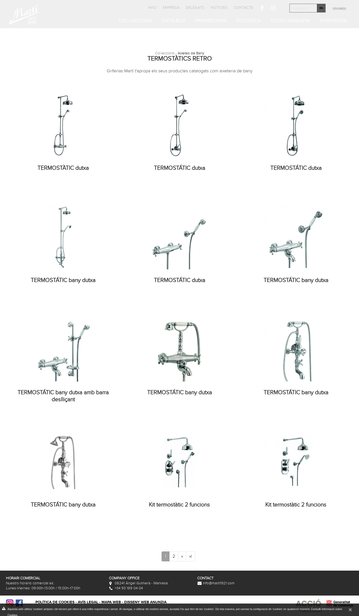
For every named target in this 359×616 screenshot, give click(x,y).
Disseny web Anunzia (145, 602)
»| (190, 556)
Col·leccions (135, 20)
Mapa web (111, 602)
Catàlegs (173, 20)
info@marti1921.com (216, 583)
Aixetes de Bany (191, 53)
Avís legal (88, 602)
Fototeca (249, 20)
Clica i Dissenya (290, 20)
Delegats (195, 7)
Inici (152, 7)
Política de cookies (55, 602)
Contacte (243, 7)
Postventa (333, 20)
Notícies (219, 7)
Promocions (211, 20)
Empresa (171, 7)
